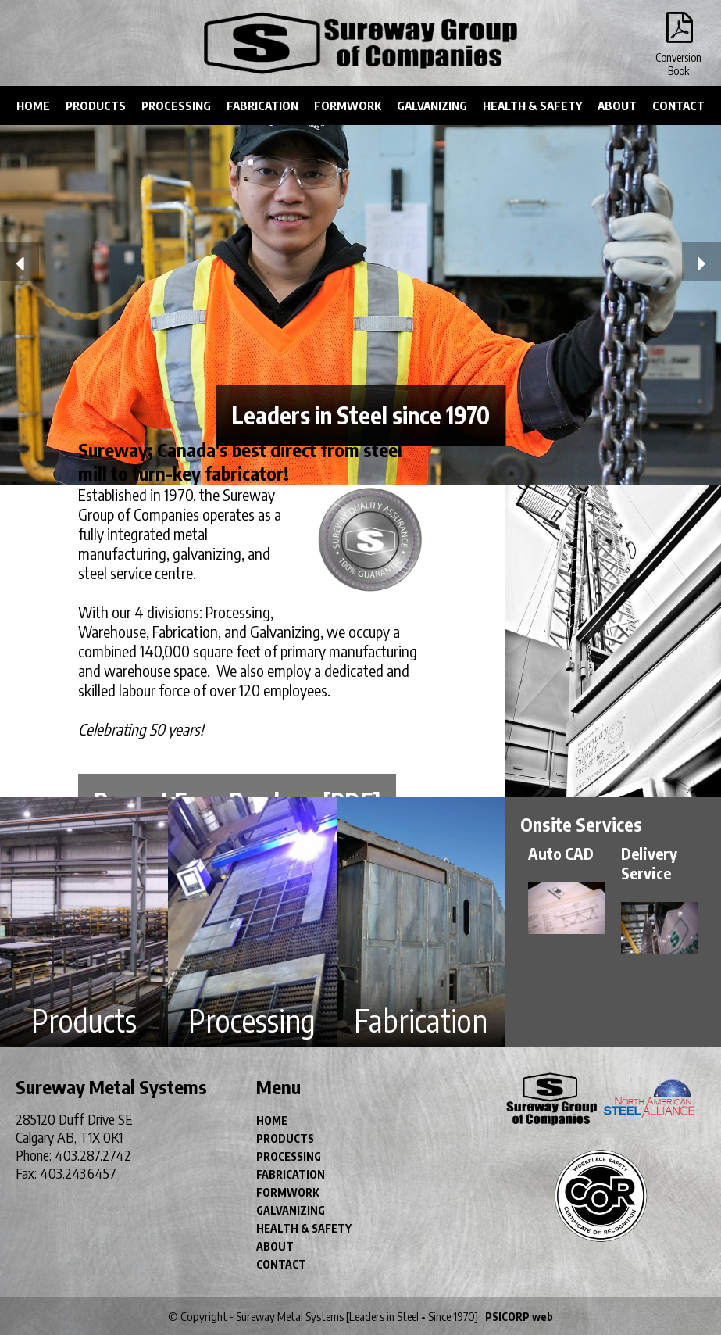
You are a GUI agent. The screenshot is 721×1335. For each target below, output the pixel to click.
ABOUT (617, 105)
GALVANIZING (432, 105)
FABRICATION (262, 105)
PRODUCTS (96, 105)
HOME (33, 105)
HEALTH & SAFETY (532, 105)
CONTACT (678, 105)
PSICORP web (519, 1316)
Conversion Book (678, 31)
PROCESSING (176, 105)
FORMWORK (347, 105)
